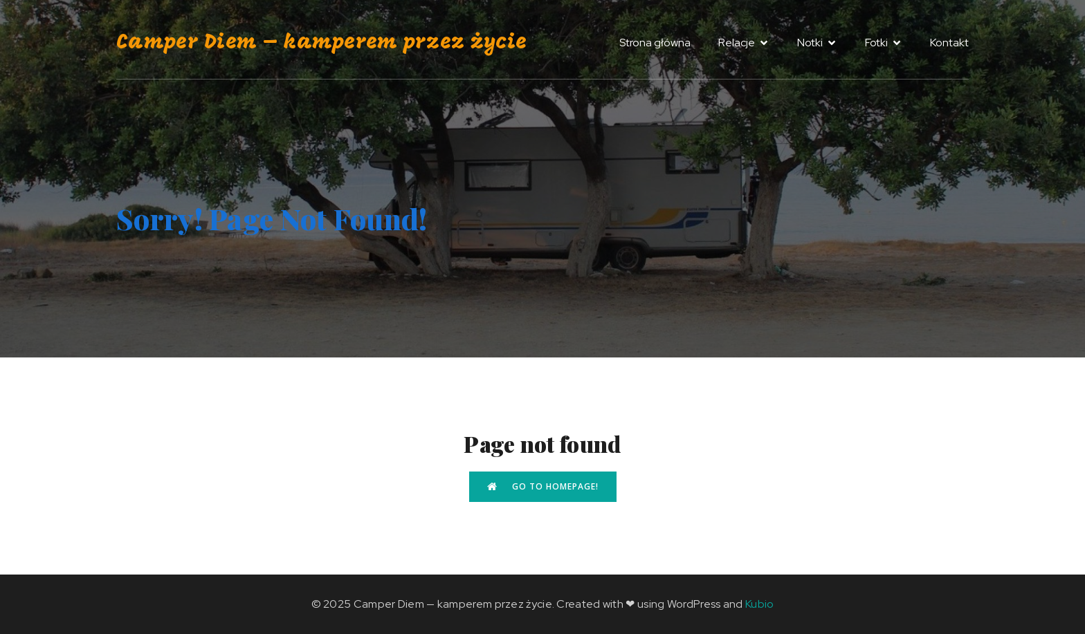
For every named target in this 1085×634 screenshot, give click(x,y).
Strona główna (655, 42)
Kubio (759, 604)
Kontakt (949, 42)
